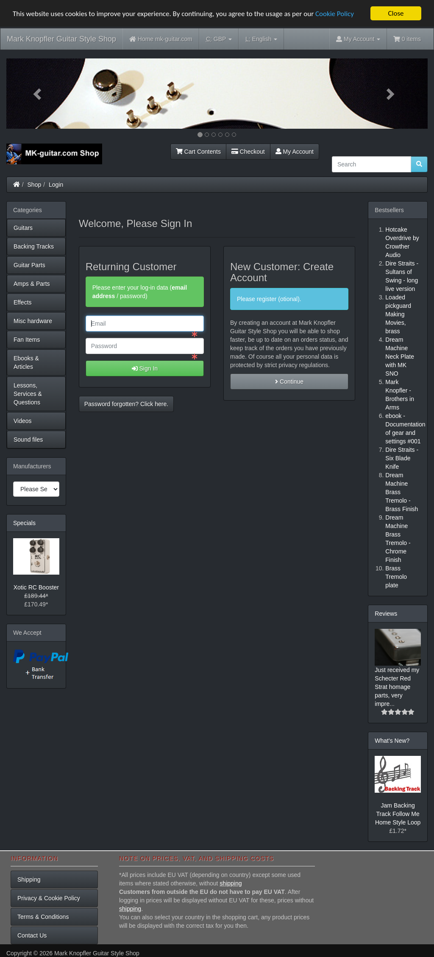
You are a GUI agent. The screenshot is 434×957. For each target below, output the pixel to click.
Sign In (145, 368)
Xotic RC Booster (36, 587)
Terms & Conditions (43, 916)
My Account (294, 151)
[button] (38, 93)
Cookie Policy (334, 13)
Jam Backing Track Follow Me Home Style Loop (397, 813)
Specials (24, 523)
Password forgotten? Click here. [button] (126, 404)
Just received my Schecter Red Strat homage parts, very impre (397, 687)
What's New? (392, 740)
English (261, 39)
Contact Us (32, 935)
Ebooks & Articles (26, 362)
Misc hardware (33, 321)
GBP (219, 39)
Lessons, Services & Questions (28, 394)
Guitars (23, 227)
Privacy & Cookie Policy (48, 898)
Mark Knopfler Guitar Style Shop (61, 39)
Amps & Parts (32, 283)
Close (395, 13)
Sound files (28, 439)
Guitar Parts (29, 265)
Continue (289, 381)
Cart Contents (198, 151)
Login (56, 184)
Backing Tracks (34, 246)
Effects (23, 302)
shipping (231, 883)
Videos (23, 421)
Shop (35, 184)
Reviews (386, 613)
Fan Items (27, 339)
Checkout (248, 151)
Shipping (29, 879)
